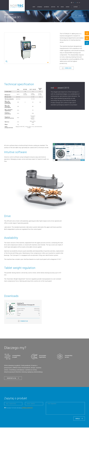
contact (76, 6)
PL (73, 2)
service (53, 6)
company (39, 6)
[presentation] (14, 414)
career (67, 6)
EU (58, 6)
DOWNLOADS (68, 68)
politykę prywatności (27, 407)
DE (77, 2)
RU (79, 2)
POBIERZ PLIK (23, 321)
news (62, 6)
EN (75, 2)
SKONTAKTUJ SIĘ (11, 378)
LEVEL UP (80, 15)
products (46, 6)
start (34, 6)
